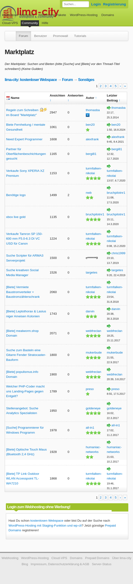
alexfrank (92, 139)
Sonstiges (86, 79)
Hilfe (45, 23)
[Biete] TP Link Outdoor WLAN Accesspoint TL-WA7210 (22, 478)
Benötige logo (16, 195)
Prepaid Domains (97, 558)
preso (90, 389)
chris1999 (118, 253)
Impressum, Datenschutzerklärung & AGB (60, 564)
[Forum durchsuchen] (75, 4)
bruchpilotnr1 (116, 192)
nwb (89, 192)
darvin (90, 311)
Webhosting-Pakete (52, 15)
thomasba (93, 110)
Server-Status (101, 564)
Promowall (60, 36)
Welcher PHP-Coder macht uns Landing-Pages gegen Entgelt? (25, 391)
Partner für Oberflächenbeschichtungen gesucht (26, 154)
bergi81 (91, 154)
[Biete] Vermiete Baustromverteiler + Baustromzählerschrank (23, 291)
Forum (23, 36)
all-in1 (90, 427)
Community (30, 23)
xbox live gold (15, 217)
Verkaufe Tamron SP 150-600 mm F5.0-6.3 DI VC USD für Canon (24, 238)
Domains (108, 15)
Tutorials (80, 36)
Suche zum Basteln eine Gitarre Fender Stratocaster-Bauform (26, 355)
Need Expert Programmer (24, 139)
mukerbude (94, 352)
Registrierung (114, 4)
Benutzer (40, 36)
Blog (25, 564)
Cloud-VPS (10, 23)
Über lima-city (121, 558)
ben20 (90, 124)
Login (96, 4)
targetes (91, 272)
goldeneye (93, 408)
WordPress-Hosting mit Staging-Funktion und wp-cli (45, 525)
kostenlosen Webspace (46, 520)
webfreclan (93, 331)
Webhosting (10, 558)
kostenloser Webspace (18, 15)
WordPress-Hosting (84, 15)
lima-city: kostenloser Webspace (31, 79)
